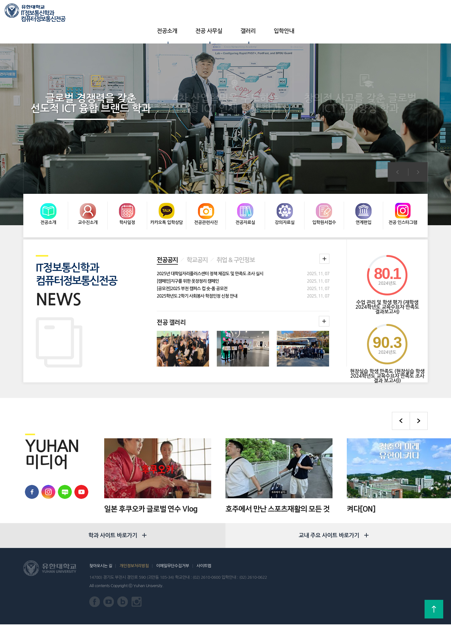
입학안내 (271, 12)
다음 (418, 153)
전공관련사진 (206, 191)
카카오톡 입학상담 (166, 191)
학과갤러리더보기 (324, 291)
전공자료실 (245, 191)
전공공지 (167, 230)
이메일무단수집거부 (172, 575)
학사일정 (127, 191)
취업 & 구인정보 (235, 230)
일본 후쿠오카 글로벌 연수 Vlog (151, 479)
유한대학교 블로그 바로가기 (63, 462)
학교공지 (197, 230)
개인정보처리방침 (134, 575)
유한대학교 (369, 12)
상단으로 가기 (434, 609)
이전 (397, 153)
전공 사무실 (196, 12)
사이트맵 (204, 575)
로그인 (416, 13)
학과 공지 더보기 (324, 229)
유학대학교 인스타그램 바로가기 (47, 462)
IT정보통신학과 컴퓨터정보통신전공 (43, 14)
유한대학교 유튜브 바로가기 (80, 462)
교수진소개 (87, 191)
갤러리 (235, 12)
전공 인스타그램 (402, 191)
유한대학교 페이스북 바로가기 (30, 462)
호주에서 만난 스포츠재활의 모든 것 (277, 479)
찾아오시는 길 (100, 575)
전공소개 (154, 12)
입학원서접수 (324, 191)
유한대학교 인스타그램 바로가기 (136, 611)
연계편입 (363, 191)
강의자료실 (285, 191)
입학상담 (395, 12)
